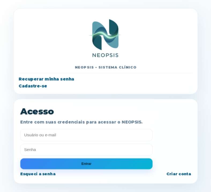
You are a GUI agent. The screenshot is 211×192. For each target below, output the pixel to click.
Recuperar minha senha (46, 79)
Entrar (86, 164)
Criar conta (178, 174)
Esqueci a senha (37, 174)
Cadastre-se (33, 85)
